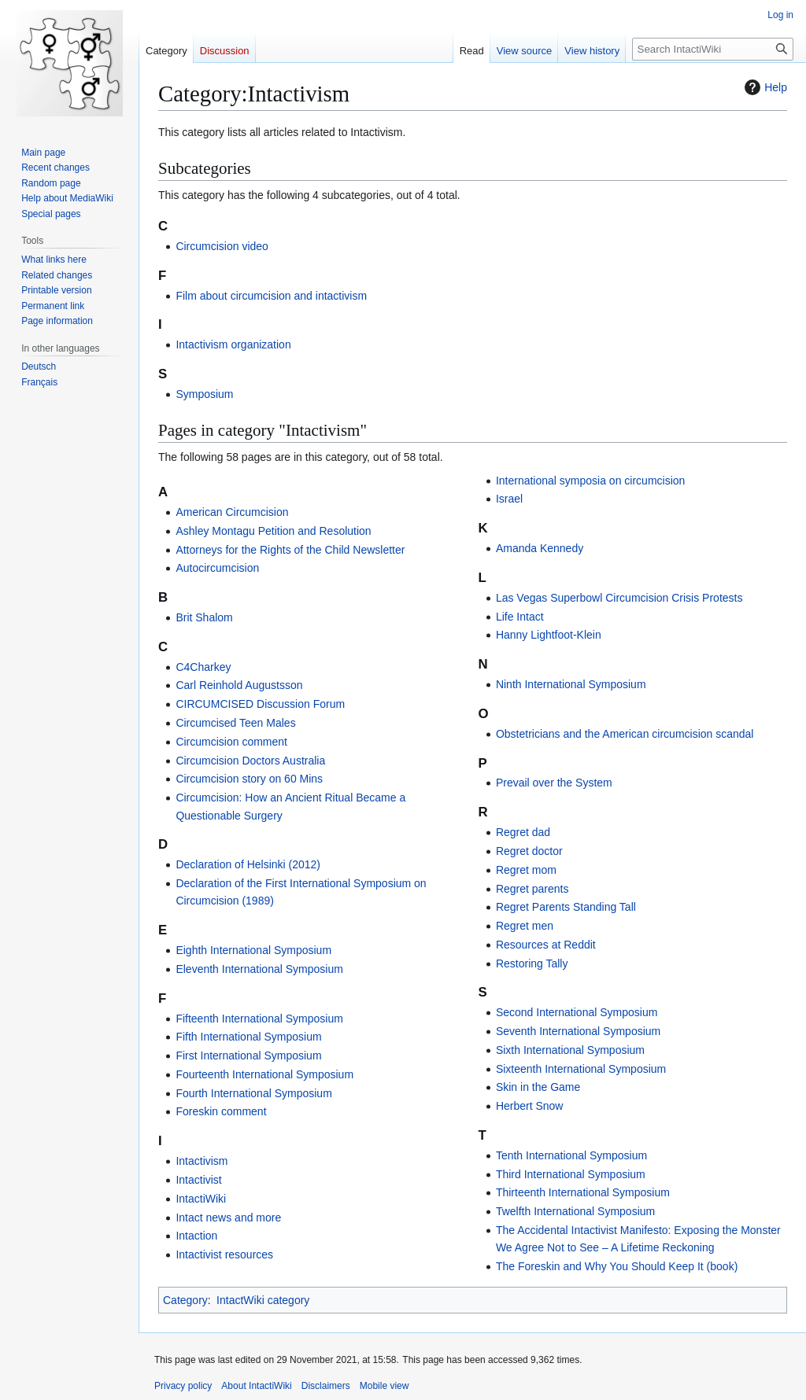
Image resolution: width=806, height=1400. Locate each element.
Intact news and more (228, 1217)
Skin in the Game (538, 1087)
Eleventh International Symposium (259, 969)
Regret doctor (529, 851)
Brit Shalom (204, 617)
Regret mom (526, 870)
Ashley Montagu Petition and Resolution (273, 531)
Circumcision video (222, 246)
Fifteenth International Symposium (259, 1018)
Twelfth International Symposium (575, 1211)
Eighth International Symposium (253, 950)
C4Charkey (203, 667)
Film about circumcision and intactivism (271, 295)
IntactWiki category (262, 1300)
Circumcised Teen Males (235, 723)
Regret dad (523, 832)
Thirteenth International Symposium (583, 1192)
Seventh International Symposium (578, 1031)
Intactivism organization (233, 344)
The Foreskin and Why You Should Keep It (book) (617, 1266)
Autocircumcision (217, 568)
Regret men (524, 925)
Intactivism (201, 1161)
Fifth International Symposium (248, 1036)
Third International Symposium (570, 1174)
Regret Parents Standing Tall (566, 907)
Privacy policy (183, 1385)
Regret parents (532, 888)
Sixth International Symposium (570, 1050)
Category (185, 1300)
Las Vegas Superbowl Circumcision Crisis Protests (619, 597)
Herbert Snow (530, 1106)
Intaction (196, 1235)
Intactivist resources (224, 1254)
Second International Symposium (576, 1012)
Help (764, 87)
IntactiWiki (201, 1198)
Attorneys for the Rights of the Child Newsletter (290, 549)
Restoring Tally (532, 963)
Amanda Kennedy (539, 548)
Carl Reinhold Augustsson (239, 685)
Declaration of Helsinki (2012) (248, 864)
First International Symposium (248, 1055)
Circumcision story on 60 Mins (249, 778)
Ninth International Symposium (571, 684)
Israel (509, 498)
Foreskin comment (221, 1111)
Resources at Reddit (546, 944)
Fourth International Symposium (253, 1093)
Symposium (204, 394)
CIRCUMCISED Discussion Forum (260, 704)
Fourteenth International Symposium (264, 1074)
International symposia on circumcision (590, 480)
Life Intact (520, 616)
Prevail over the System (554, 782)
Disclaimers (325, 1385)
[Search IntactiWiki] (712, 49)
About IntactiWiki (256, 1385)
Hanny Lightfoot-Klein (548, 634)
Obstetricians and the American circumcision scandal (625, 734)
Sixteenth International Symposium (581, 1069)
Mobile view (384, 1385)
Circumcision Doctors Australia (250, 760)
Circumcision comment (231, 741)
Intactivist (198, 1179)
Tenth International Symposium (571, 1155)
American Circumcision (232, 512)
